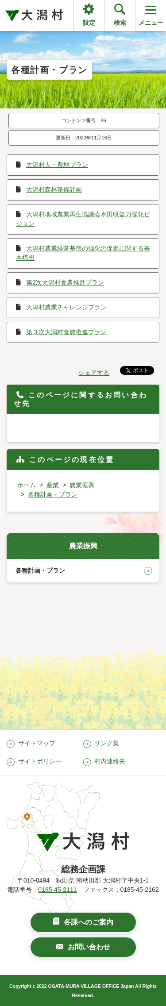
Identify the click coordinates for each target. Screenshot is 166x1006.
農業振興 (81, 485)
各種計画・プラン (52, 494)
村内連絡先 (109, 761)
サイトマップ (36, 743)
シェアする (93, 372)
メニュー (151, 15)
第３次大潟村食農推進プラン (66, 331)
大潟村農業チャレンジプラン (66, 307)
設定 (89, 22)
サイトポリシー (40, 761)
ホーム (26, 485)
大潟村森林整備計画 (54, 189)
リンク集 (106, 743)
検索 (120, 22)
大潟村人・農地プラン (57, 164)
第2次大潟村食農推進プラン (65, 282)
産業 (52, 485)
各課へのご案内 (88, 922)
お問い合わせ (89, 947)
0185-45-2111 (57, 889)
